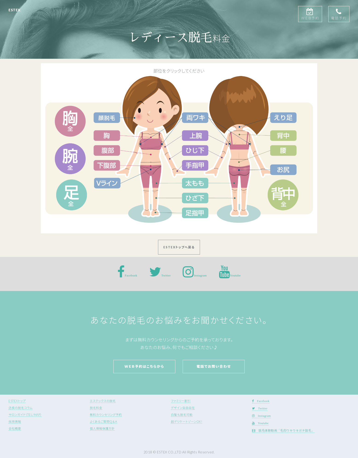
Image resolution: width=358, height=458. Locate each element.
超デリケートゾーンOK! (186, 421)
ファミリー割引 (181, 401)
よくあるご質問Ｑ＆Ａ (103, 421)
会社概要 (15, 428)
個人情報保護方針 (102, 428)
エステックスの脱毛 (103, 401)
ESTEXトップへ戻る (179, 247)
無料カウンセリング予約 (106, 415)
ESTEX (14, 10)
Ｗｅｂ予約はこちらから (144, 366)
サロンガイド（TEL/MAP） (25, 415)
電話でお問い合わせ (214, 366)
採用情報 (15, 421)
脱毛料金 (96, 408)
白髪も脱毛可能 (182, 415)
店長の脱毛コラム (20, 408)
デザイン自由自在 (183, 408)
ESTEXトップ (17, 401)
